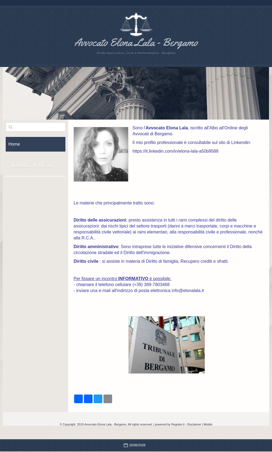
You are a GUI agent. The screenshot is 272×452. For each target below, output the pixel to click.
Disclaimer (194, 424)
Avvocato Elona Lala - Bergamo (136, 42)
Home (14, 144)
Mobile (208, 424)
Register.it (178, 424)
